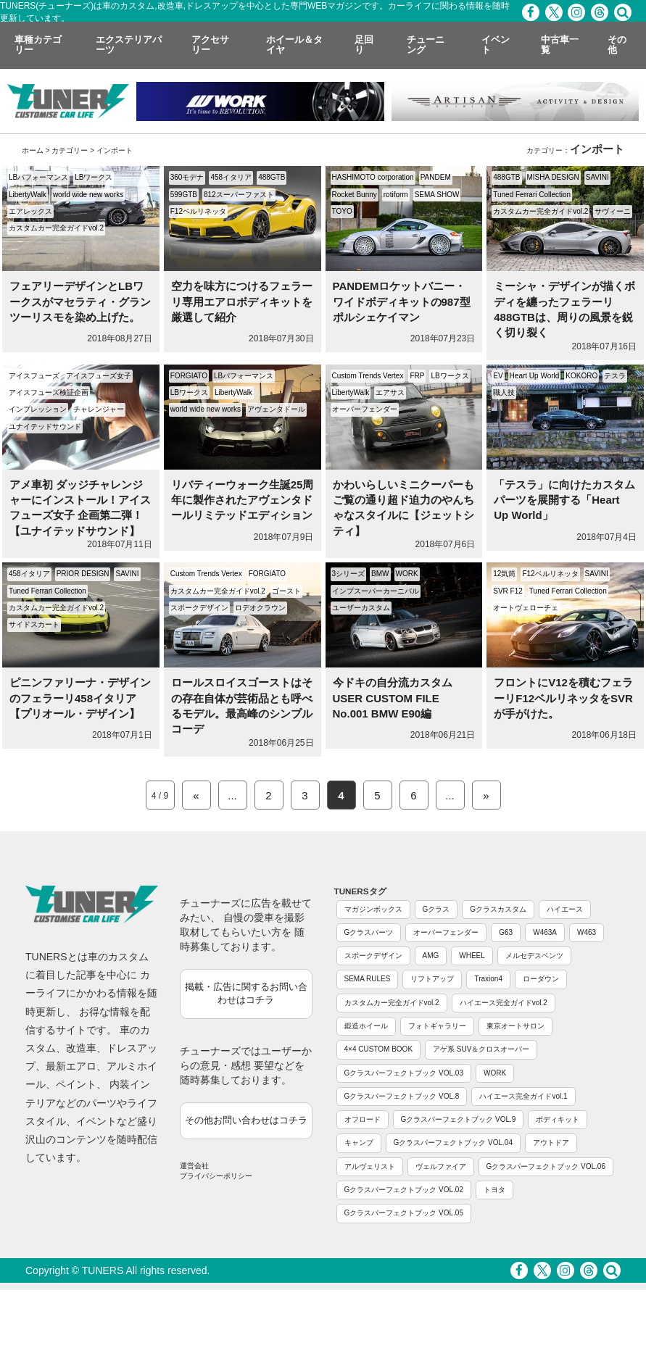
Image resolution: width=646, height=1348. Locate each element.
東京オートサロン (515, 1026)
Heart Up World (535, 376)
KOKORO (581, 376)
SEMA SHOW (437, 195)
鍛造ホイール (366, 1026)
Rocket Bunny (354, 195)
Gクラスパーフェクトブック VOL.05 (403, 1213)
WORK (407, 574)
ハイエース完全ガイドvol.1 (523, 1096)
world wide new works (88, 195)
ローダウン (541, 979)
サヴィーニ (613, 211)
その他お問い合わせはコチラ (246, 1120)
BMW (380, 574)
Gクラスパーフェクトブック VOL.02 (403, 1190)
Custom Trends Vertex (368, 376)
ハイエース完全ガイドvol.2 (503, 1003)
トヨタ (494, 1190)
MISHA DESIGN (553, 177)
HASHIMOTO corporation (373, 177)
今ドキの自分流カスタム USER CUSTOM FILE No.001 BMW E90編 (392, 698)
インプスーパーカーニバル (375, 591)
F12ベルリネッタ (198, 211)
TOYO (342, 211)
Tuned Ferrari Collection (532, 195)
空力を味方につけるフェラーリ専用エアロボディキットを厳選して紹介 (241, 301)
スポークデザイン (199, 608)
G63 (506, 932)
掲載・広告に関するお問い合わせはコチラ (246, 993)
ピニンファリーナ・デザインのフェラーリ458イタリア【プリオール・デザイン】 (80, 698)
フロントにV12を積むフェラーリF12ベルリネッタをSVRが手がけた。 (563, 698)
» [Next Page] (486, 795)
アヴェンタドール (276, 409)
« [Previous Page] (196, 795)
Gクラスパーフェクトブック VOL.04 (453, 1143)
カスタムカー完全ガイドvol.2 (56, 228)
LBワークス (93, 177)
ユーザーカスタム (361, 608)
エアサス (390, 392)
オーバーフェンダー (364, 409)
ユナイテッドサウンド (45, 426)
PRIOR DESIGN (83, 574)
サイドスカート (34, 624)
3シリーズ (348, 574)
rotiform (396, 195)
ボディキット (557, 1119)
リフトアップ (432, 979)
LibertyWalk (27, 195)
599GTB (183, 195)
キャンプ (358, 1143)
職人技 (504, 392)
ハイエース (565, 909)
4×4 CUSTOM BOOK (378, 1049)
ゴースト (286, 591)
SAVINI (597, 177)
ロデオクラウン (260, 608)
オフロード (362, 1119)
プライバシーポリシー (216, 1176)
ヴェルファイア (440, 1166)
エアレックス (30, 211)
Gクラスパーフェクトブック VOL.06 (545, 1166)
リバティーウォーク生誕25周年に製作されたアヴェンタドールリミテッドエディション (242, 500)
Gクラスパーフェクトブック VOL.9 (458, 1119)
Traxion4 (488, 979)
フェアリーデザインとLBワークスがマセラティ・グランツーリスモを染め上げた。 (80, 301)
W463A (545, 932)
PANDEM (436, 177)
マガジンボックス (373, 909)
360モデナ (187, 177)
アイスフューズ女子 (98, 376)
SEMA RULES (367, 979)
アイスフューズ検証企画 (48, 392)
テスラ (615, 376)
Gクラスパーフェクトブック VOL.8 (402, 1096)
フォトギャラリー (437, 1026)
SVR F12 (508, 591)
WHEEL (472, 956)
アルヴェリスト (369, 1166)
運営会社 (194, 1166)
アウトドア (551, 1143)
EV (497, 376)
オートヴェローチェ (525, 608)
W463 (586, 932)
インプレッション (38, 409)
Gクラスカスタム (498, 909)
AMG (431, 956)
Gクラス (436, 909)
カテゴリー (69, 150)
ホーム (33, 150)
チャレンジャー (98, 409)
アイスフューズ (34, 376)
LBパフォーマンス (38, 177)
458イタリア (231, 177)
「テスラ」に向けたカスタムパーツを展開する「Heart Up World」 (564, 500)
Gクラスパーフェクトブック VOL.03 (403, 1073)
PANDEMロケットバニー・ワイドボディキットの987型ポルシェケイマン (402, 301)
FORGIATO (188, 376)
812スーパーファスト (239, 195)
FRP (417, 376)
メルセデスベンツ (534, 956)
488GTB (271, 177)
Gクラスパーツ (369, 932)
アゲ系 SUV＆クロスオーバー (481, 1049)
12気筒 (504, 574)
